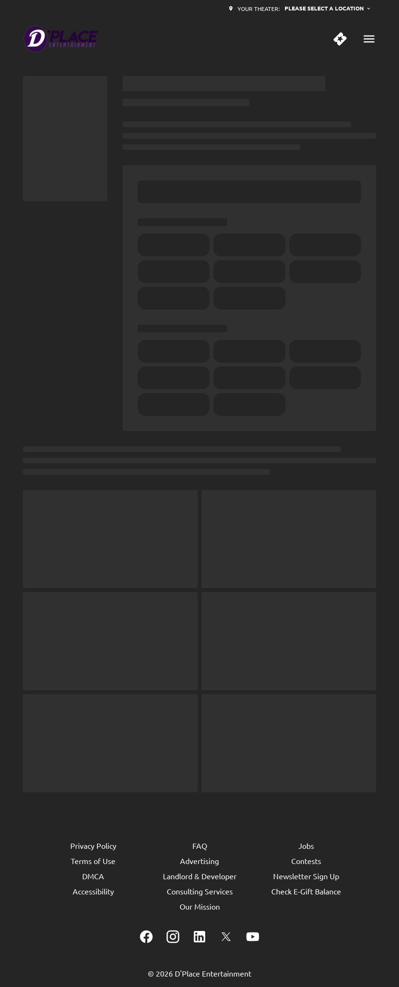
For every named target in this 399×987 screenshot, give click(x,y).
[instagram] (172, 936)
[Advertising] (199, 860)
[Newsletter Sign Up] (306, 876)
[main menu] (369, 39)
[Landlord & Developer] (200, 876)
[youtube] (252, 936)
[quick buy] (340, 39)
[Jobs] (306, 845)
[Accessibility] (93, 891)
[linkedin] (199, 936)
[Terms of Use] (93, 860)
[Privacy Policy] (93, 845)
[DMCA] (93, 876)
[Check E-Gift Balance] (306, 891)
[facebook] (146, 936)
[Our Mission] (200, 906)
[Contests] (306, 860)
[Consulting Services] (200, 891)
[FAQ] (199, 845)
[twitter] (226, 936)
